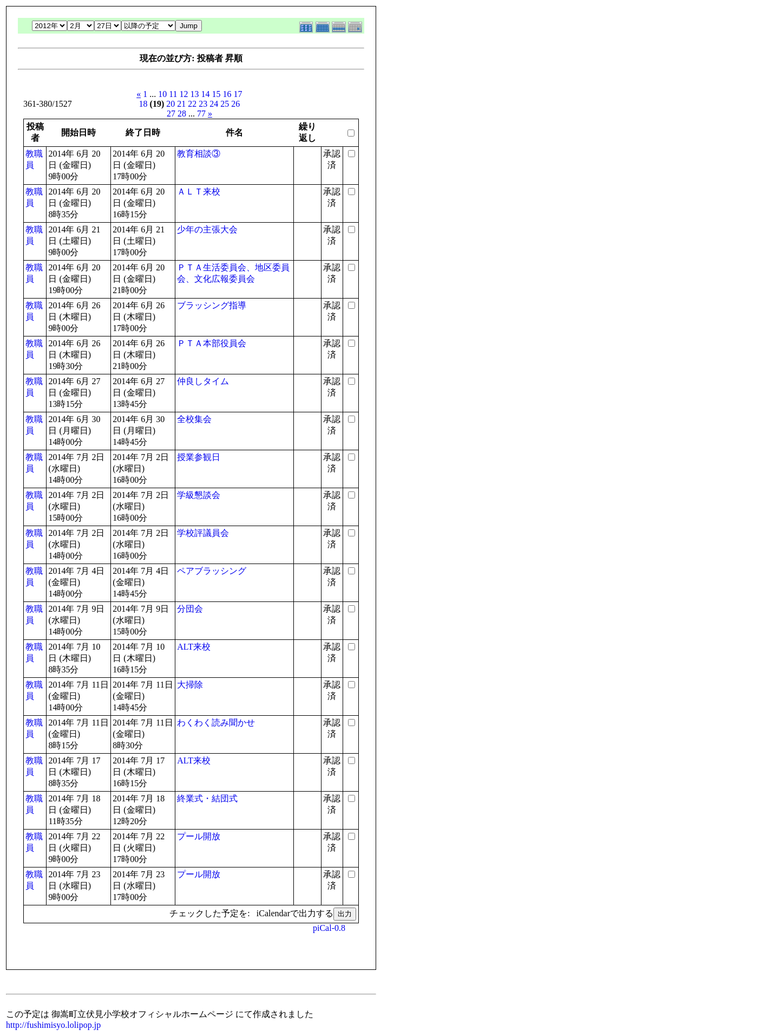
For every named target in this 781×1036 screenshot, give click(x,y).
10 (162, 94)
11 (173, 94)
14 (205, 94)
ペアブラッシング (211, 570)
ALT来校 (194, 646)
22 (192, 103)
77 (201, 113)
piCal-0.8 (329, 928)
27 (171, 113)
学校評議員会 (203, 533)
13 (195, 94)
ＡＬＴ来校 (198, 191)
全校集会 (194, 419)
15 (216, 94)
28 (182, 113)
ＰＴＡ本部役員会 (211, 343)
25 (224, 103)
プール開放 (198, 836)
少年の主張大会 (207, 229)
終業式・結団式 (207, 798)
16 (227, 94)
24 (213, 103)
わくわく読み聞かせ (216, 722)
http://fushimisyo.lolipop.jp (53, 1024)
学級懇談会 (198, 495)
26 (235, 103)
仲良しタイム (203, 381)
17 (238, 94)
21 (181, 103)
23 (203, 103)
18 (143, 103)
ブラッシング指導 (211, 305)
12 (184, 94)
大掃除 (190, 684)
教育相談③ (198, 153)
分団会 (190, 608)
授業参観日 (198, 457)
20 (170, 103)
